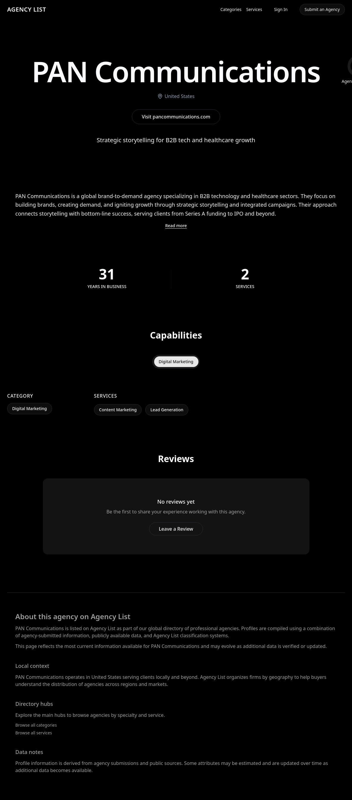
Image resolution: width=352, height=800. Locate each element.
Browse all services (33, 733)
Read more (176, 225)
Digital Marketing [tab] (176, 361)
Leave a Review (176, 529)
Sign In (281, 9)
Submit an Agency (322, 9)
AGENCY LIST (26, 9)
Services (254, 9)
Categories (231, 9)
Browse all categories (36, 725)
